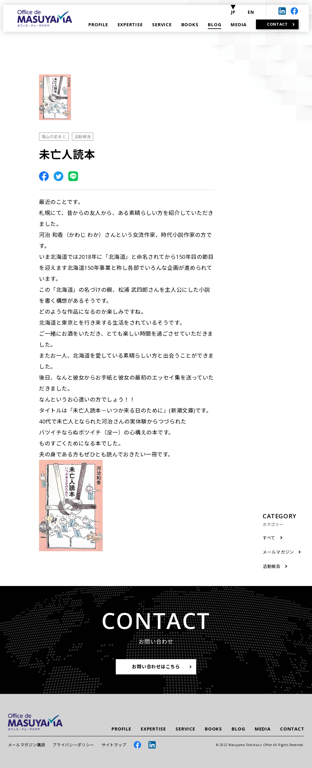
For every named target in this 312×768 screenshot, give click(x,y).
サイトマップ (113, 745)
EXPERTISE (153, 729)
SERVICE (185, 729)
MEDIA (263, 729)
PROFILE (121, 729)
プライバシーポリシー (73, 745)
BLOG (238, 729)
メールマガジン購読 (26, 745)
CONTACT (292, 729)
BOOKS (213, 729)
